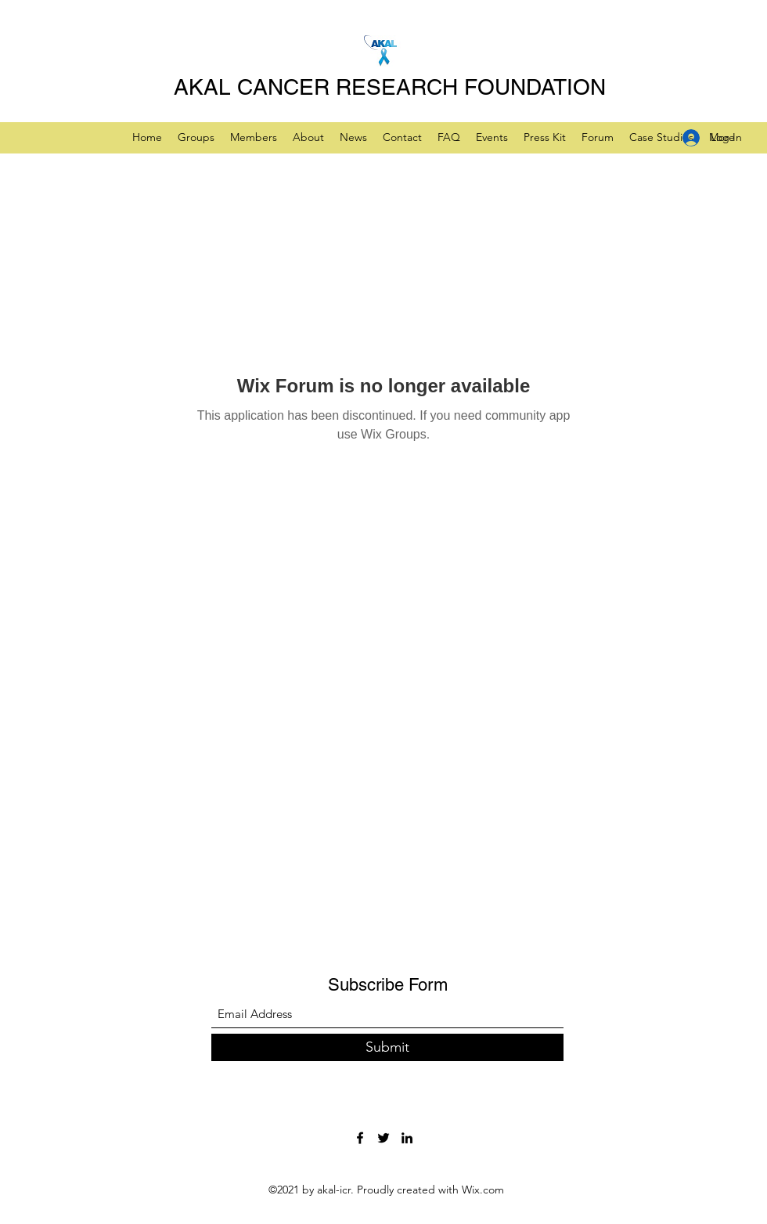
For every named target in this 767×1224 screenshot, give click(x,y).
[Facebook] (360, 1138)
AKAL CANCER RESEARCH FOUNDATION (390, 86)
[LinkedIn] (407, 1138)
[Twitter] (383, 1138)
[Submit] (387, 1047)
